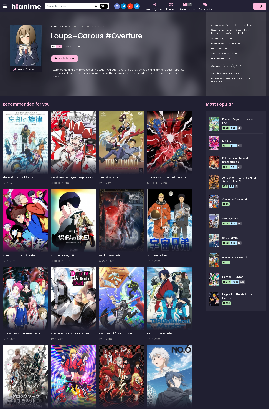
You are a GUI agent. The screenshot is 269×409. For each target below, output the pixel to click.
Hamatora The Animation (146, 158)
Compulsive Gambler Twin (50, 273)
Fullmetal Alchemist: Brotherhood (235, 160)
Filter (103, 6)
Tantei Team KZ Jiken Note (50, 330)
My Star (227, 140)
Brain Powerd (11, 329)
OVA (65, 26)
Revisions (142, 271)
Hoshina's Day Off (181, 157)
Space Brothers (46, 214)
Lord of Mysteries (14, 214)
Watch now (65, 58)
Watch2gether (24, 69)
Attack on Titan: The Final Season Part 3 (239, 179)
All (6, 376)
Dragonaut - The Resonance (81, 215)
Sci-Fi (238, 66)
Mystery (228, 66)
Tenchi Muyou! (79, 157)
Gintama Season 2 (234, 257)
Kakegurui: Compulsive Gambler (85, 273)
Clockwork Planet (14, 271)
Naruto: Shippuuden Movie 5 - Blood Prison (184, 273)
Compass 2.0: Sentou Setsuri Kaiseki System (151, 215)
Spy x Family (230, 238)
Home (55, 26)
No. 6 (106, 271)
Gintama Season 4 (234, 199)
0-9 (24, 376)
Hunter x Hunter (232, 277)
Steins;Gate (230, 218)
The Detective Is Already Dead (113, 215)
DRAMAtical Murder (182, 214)
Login (259, 6)
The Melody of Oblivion (18, 157)
